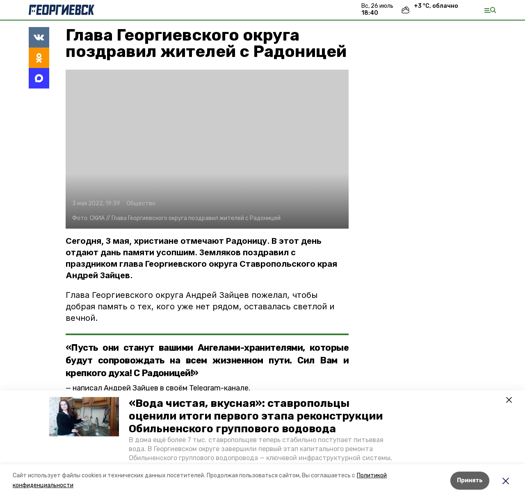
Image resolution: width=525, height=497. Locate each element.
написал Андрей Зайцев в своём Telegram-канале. (161, 388)
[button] (84, 416)
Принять (470, 480)
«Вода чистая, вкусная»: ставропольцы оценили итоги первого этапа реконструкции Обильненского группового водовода (256, 416)
